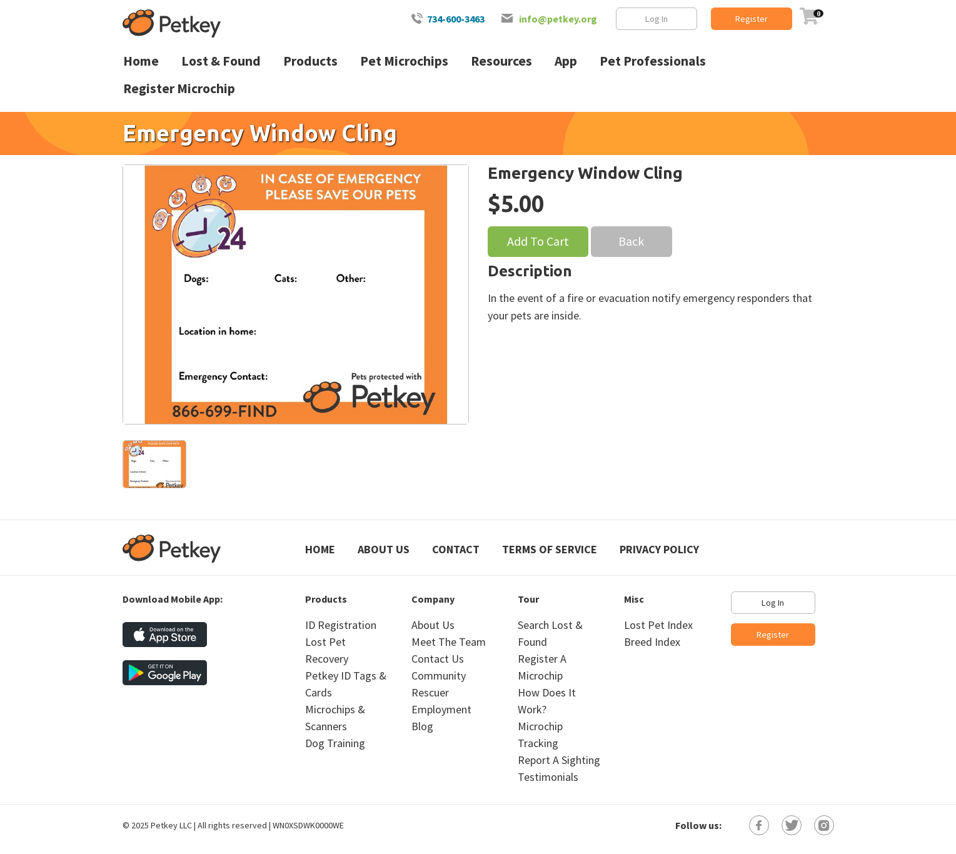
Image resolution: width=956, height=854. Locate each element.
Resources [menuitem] (501, 61)
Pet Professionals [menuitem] (653, 61)
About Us (384, 549)
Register (751, 18)
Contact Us (437, 658)
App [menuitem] (566, 61)
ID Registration (340, 625)
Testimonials (548, 777)
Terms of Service (549, 549)
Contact (456, 549)
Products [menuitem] (310, 61)
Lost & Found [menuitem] (221, 61)
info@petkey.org (558, 19)
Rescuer (430, 692)
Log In (656, 18)
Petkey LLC (171, 825)
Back (631, 241)
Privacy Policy (659, 549)
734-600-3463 (456, 19)
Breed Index (652, 642)
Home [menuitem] (141, 61)
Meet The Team (448, 642)
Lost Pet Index (658, 625)
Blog (422, 726)
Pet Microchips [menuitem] (404, 61)
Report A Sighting (559, 760)
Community (438, 675)
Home (320, 549)
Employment (441, 709)
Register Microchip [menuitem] (179, 88)
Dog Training (335, 743)
